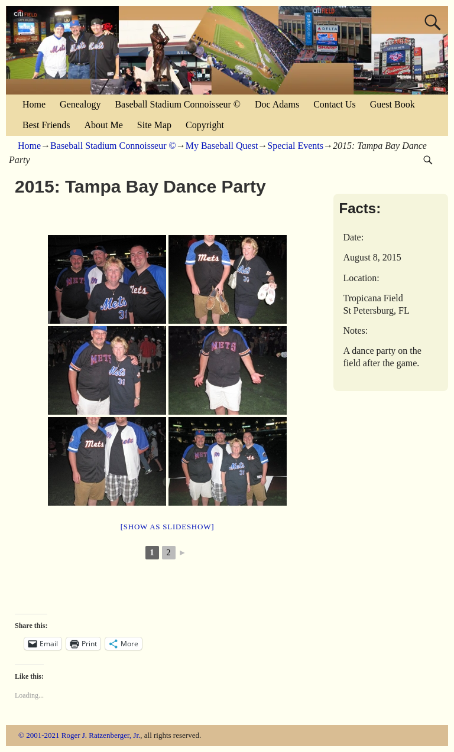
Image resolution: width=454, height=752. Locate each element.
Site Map (154, 125)
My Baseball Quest (222, 146)
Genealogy (80, 104)
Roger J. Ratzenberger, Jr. (101, 735)
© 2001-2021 (38, 735)
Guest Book (392, 104)
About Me (103, 125)
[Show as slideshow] (167, 526)
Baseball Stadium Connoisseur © (178, 104)
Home (34, 104)
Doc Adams (277, 104)
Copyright (205, 125)
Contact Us (334, 104)
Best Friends (46, 125)
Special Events (295, 146)
